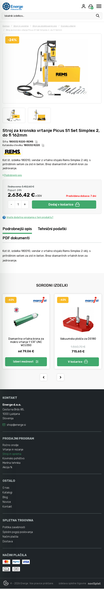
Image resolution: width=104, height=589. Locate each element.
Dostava (8, 541)
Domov (6, 26)
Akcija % (7, 467)
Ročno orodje (11, 445)
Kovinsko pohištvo (14, 458)
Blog (5, 497)
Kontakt (7, 506)
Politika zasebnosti (14, 527)
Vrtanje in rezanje (13, 449)
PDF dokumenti (16, 238)
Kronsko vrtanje (68, 26)
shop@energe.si (16, 424)
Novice (7, 502)
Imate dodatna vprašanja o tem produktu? (28, 217)
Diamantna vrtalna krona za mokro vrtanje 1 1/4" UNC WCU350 (26, 342)
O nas (6, 487)
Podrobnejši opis (12, 175)
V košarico (78, 361)
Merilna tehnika (12, 463)
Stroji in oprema (21, 26)
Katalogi (7, 492)
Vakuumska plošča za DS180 (78, 338)
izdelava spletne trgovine (72, 583)
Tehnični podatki (52, 228)
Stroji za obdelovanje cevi (44, 26)
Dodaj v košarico (64, 204)
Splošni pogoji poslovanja (18, 532)
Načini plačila (10, 537)
